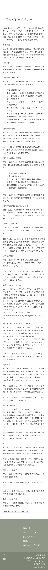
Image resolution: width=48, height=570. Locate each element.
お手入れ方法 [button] (28, 537)
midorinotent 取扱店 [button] (31, 545)
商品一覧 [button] (27, 528)
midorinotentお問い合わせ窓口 (16, 511)
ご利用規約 (40, 555)
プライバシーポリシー (36, 561)
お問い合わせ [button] (28, 541)
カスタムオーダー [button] (30, 532)
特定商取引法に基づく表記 (34, 558)
